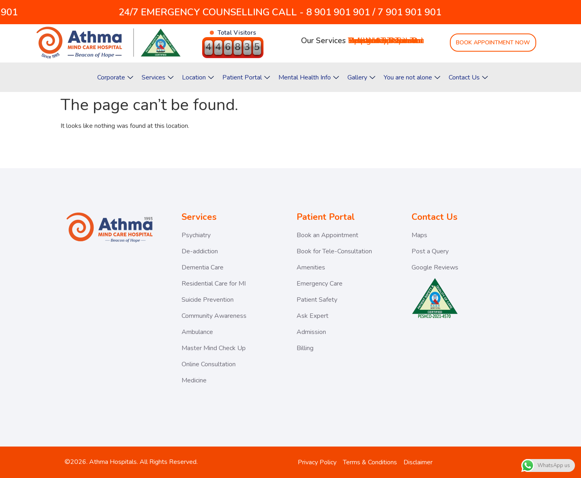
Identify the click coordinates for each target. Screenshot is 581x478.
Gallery (361, 77)
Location (198, 77)
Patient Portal (246, 77)
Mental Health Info (308, 77)
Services (157, 77)
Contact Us (468, 77)
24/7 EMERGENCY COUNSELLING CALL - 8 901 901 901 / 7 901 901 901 (256, 12)
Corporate (115, 77)
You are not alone (412, 77)
